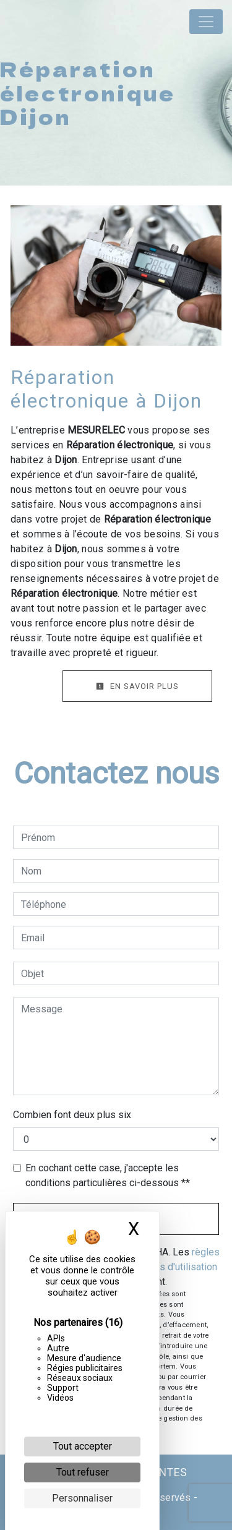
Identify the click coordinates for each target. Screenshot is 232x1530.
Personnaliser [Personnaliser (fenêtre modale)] (82, 1498)
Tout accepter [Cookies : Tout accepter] (82, 1446)
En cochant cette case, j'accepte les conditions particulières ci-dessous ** (107, 1175)
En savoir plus (137, 686)
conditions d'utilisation (168, 1267)
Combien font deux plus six (72, 1115)
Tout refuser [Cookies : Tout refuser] (82, 1472)
